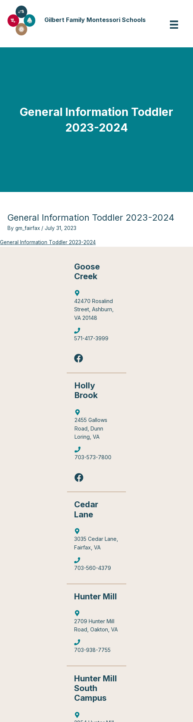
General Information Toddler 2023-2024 (48, 242)
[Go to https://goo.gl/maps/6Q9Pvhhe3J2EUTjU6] (96, 426)
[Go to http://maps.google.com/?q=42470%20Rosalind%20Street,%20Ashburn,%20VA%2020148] (96, 307)
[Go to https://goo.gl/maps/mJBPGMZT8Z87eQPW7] (96, 541)
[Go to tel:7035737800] (96, 455)
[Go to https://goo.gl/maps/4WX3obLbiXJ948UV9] (96, 623)
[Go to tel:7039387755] (96, 648)
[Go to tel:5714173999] (96, 336)
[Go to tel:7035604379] (96, 566)
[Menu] (174, 24)
